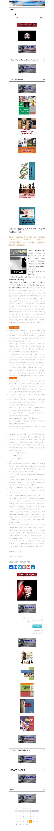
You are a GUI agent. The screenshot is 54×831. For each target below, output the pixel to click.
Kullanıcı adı (26, 618)
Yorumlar (13, 561)
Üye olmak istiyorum (37, 633)
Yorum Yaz (25, 561)
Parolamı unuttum (38, 630)
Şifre (28, 622)
